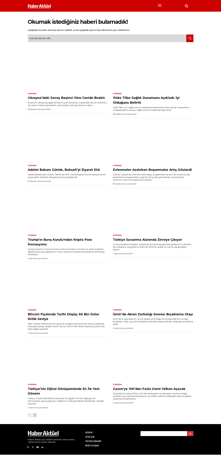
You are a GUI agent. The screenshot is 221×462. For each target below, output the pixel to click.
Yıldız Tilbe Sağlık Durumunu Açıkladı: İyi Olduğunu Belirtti (146, 101)
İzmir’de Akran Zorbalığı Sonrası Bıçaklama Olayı (149, 323)
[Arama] (190, 440)
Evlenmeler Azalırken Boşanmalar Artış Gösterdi (151, 173)
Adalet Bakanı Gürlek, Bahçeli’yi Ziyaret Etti (64, 173)
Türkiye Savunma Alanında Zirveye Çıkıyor (152, 248)
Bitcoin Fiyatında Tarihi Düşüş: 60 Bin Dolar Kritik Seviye (65, 323)
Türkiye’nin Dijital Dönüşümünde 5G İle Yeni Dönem (65, 398)
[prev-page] (30, 422)
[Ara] (189, 39)
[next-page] (35, 422)
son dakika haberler (52, 446)
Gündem (32, 95)
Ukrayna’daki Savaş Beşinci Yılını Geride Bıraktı (64, 101)
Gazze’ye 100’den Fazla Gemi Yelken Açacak (145, 398)
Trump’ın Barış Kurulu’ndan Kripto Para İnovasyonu (66, 248)
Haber (31, 446)
